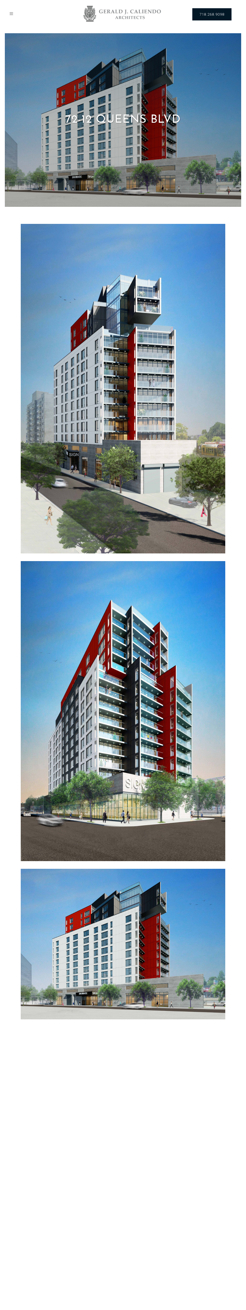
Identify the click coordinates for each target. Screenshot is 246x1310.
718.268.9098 (211, 14)
